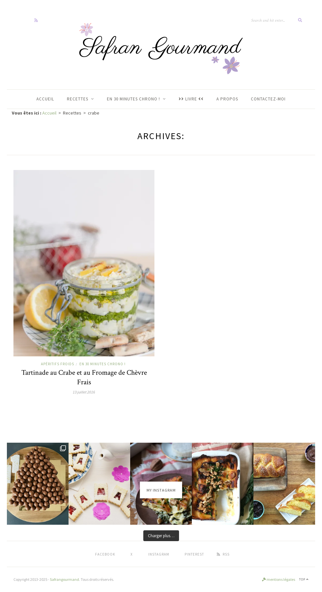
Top (304, 579)
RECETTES (77, 99)
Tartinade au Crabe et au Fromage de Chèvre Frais (84, 377)
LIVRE (191, 99)
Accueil (49, 113)
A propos (227, 99)
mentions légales (278, 579)
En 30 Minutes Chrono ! (133, 99)
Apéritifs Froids (57, 364)
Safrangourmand (64, 579)
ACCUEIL (45, 99)
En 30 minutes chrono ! (102, 364)
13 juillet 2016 (84, 392)
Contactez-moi (268, 99)
